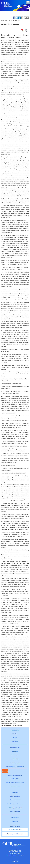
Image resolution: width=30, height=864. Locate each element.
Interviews (15, 734)
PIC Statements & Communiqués (15, 766)
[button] (28, 2)
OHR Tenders (14, 817)
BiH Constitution (15, 778)
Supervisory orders (15, 799)
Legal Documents (15, 763)
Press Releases (15, 730)
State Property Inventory (15, 807)
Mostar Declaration (15, 811)
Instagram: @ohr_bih (14, 834)
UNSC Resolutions (15, 786)
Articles (15, 737)
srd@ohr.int (17, 853)
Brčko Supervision (15, 796)
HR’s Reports (14, 759)
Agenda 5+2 (15, 792)
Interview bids (5, 771)
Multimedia (15, 751)
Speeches (15, 741)
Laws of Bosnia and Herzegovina (15, 782)
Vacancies (15, 821)
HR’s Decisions (15, 755)
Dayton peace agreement (15, 775)
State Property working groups (15, 803)
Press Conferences (15, 747)
